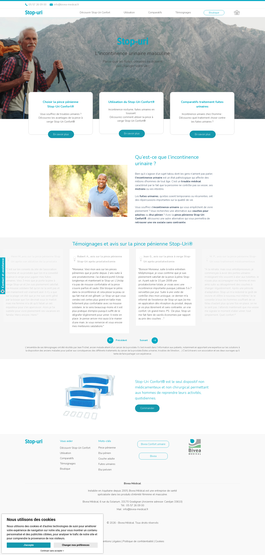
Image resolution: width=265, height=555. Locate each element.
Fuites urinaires (106, 464)
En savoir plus (61, 134)
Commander (147, 408)
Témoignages (183, 12)
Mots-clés (104, 441)
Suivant (144, 340)
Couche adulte (106, 458)
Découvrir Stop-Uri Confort (95, 12)
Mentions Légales (111, 541)
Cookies (159, 541)
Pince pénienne (107, 447)
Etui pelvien (105, 469)
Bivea (153, 456)
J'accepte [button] (29, 545)
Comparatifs (155, 12)
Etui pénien (104, 453)
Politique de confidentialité (138, 541)
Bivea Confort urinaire (153, 444)
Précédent (121, 340)
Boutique (214, 12)
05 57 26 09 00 (37, 4)
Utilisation (129, 12)
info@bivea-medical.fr (66, 4)
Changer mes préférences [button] (75, 545)
